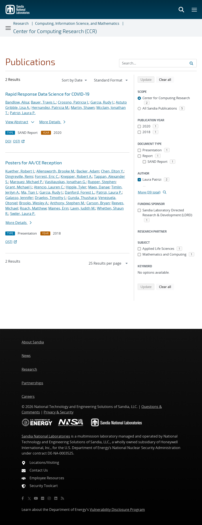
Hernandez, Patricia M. (50, 107)
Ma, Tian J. (29, 192)
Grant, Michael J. (18, 187)
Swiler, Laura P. (22, 213)
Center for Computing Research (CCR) (55, 31)
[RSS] (62, 498)
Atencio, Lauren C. (49, 187)
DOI (8, 141)
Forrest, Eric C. (47, 176)
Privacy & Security (58, 412)
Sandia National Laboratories (46, 436)
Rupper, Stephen (102, 181)
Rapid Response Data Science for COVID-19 (47, 94)
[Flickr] (42, 498)
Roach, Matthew (33, 208)
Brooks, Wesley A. (33, 203)
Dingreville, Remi (19, 176)
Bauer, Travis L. (43, 102)
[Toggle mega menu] (194, 9)
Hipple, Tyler (76, 187)
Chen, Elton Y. (112, 171)
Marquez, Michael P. (26, 181)
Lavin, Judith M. (82, 208)
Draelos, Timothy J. (50, 197)
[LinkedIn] (55, 498)
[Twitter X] (29, 498)
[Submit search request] (191, 63)
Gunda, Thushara (82, 197)
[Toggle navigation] (8, 28)
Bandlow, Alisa (17, 102)
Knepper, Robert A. (76, 176)
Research (21, 23)
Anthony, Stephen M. (67, 203)
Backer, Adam (88, 171)
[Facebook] (22, 498)
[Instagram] (49, 498)
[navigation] (74, 80)
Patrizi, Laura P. (23, 112)
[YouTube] (36, 498)
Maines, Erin (58, 208)
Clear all (166, 79)
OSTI (19, 141)
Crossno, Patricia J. (73, 102)
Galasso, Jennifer (19, 197)
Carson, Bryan (98, 203)
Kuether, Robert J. (20, 171)
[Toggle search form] (181, 9)
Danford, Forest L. (80, 192)
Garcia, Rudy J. (102, 102)
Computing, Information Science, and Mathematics (77, 23)
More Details (52, 121)
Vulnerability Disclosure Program (117, 509)
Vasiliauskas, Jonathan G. (65, 181)
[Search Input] (158, 63)
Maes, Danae (99, 187)
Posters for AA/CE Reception (33, 162)
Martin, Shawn (83, 107)
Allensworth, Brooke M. (55, 171)
